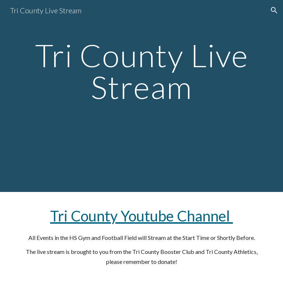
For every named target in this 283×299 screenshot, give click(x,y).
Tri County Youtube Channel (141, 216)
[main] (141, 96)
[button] (274, 10)
